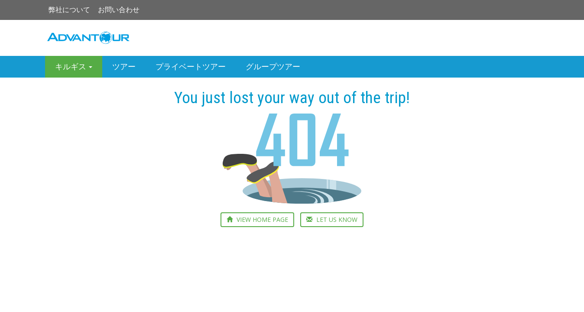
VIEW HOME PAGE (257, 219)
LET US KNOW (331, 219)
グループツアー (273, 66)
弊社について (69, 10)
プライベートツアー (191, 66)
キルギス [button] (73, 66)
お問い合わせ (119, 10)
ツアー (124, 66)
